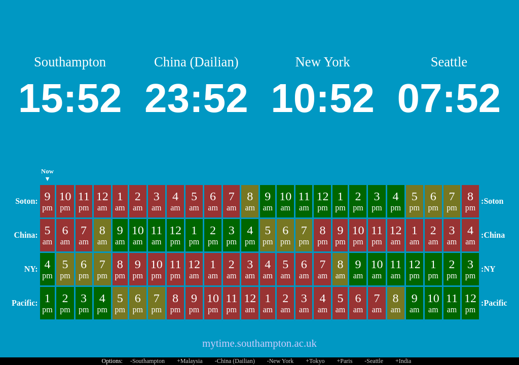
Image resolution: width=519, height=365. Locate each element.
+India (403, 360)
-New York (280, 360)
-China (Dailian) (235, 360)
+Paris (345, 360)
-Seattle (373, 360)
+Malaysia (190, 360)
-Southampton (147, 360)
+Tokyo (315, 360)
